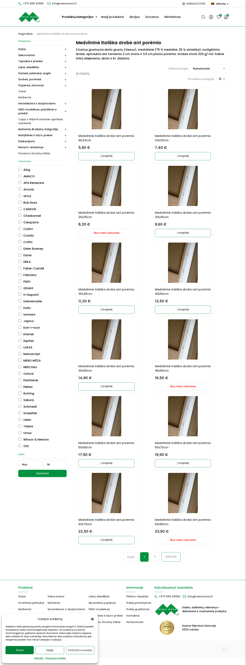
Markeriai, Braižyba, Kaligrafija (38, 129)
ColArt (25, 229)
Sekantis (171, 564)
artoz (24, 196)
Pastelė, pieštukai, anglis (34, 73)
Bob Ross (27, 203)
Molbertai (24, 97)
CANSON (27, 209)
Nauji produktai (112, 17)
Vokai (22, 91)
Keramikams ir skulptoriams (37, 103)
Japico (26, 321)
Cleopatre (28, 222)
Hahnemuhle (30, 301)
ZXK (23, 446)
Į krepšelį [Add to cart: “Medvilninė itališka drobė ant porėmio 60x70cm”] (103, 547)
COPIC (25, 242)
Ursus (25, 433)
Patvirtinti (42, 473)
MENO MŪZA (29, 360)
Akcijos (134, 17)
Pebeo (25, 387)
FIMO (24, 281)
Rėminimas (172, 17)
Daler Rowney (30, 249)
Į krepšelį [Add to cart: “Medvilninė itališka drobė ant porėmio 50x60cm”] (103, 469)
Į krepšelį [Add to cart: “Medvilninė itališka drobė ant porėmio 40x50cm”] (179, 313)
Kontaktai (132, 623)
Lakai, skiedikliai (28, 67)
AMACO (26, 176)
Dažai (22, 49)
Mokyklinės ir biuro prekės (35, 135)
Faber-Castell (31, 268)
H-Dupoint (28, 295)
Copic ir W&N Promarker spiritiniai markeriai (40, 121)
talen (24, 420)
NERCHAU (27, 367)
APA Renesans (31, 183)
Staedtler (27, 413)
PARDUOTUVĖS (195, 3)
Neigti (49, 650)
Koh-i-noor (29, 328)
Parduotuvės (134, 630)
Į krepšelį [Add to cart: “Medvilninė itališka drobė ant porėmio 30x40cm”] (179, 235)
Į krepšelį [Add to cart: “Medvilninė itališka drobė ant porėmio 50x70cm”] (179, 469)
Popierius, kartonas (31, 85)
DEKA (24, 262)
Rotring (26, 393)
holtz (24, 308)
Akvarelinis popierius (102, 610)
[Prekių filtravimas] (209, 68)
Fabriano (27, 275)
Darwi (25, 255)
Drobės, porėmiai (29, 79)
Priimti (20, 650)
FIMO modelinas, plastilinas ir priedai (37, 111)
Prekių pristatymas (138, 610)
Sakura (26, 400)
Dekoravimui (26, 55)
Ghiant (25, 288)
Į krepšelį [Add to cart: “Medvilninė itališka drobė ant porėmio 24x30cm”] (179, 157)
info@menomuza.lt (65, 3)
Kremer (26, 334)
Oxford (25, 374)
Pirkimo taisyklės (137, 604)
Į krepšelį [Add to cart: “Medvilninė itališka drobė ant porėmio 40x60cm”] (103, 391)
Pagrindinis (25, 34)
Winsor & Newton (33, 439)
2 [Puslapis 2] (155, 564)
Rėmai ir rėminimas (30, 147)
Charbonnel (29, 216)
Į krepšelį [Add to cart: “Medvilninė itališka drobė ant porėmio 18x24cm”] (103, 157)
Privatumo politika (55, 658)
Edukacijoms (26, 141)
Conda (26, 235)
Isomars (26, 314)
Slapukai (38, 658)
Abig (24, 170)
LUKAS (25, 347)
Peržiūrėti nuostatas (80, 650)
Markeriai (54, 610)
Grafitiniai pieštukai (31, 610)
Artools (26, 189)
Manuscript (29, 354)
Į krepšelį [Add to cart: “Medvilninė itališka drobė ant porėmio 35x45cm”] (103, 313)
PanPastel (28, 380)
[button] (92, 619)
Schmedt (27, 407)
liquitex (26, 341)
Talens (25, 426)
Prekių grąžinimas (138, 617)
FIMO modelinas (99, 617)
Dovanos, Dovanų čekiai (34, 153)
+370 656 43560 (33, 3)
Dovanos (152, 17)
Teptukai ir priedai (30, 61)
